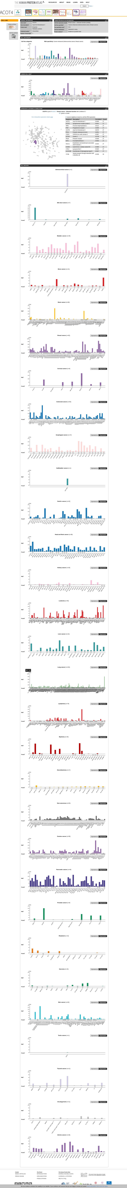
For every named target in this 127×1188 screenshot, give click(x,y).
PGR (67, 128)
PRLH (67, 132)
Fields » (91, 6)
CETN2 (68, 136)
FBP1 (67, 125)
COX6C (68, 147)
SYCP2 (68, 123)
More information (91, 1186)
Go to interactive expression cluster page (42, 117)
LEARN (75, 2)
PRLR (67, 138)
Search (84, 6)
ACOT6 (68, 130)
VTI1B (67, 154)
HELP (87, 2)
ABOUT (61, 2)
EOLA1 (68, 144)
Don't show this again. (102, 1186)
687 (60, 113)
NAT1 (67, 141)
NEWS (68, 2)
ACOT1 (68, 121)
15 (66, 117)
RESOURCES (53, 2)
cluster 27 (54, 111)
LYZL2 (67, 149)
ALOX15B (68, 151)
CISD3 (67, 134)
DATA (81, 2)
